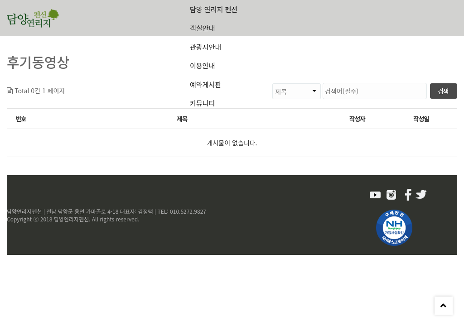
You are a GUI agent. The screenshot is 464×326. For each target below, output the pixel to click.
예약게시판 (205, 84)
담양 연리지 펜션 (213, 9)
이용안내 (202, 65)
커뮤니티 (202, 103)
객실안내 (202, 28)
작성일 (421, 118)
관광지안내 (205, 47)
